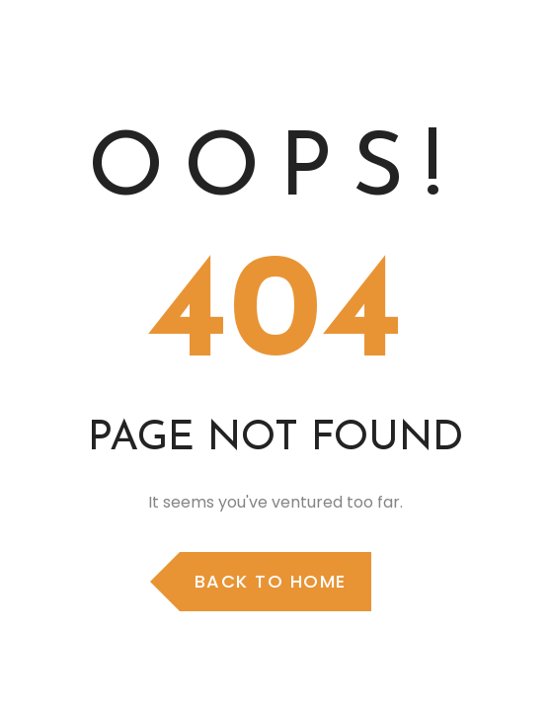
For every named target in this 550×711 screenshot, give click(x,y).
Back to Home (271, 581)
